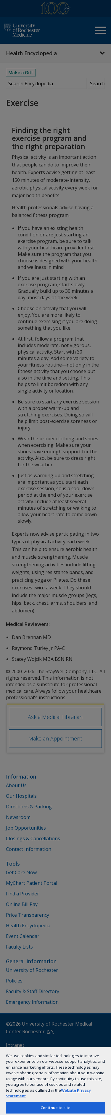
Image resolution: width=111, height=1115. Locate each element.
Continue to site (55, 1107)
